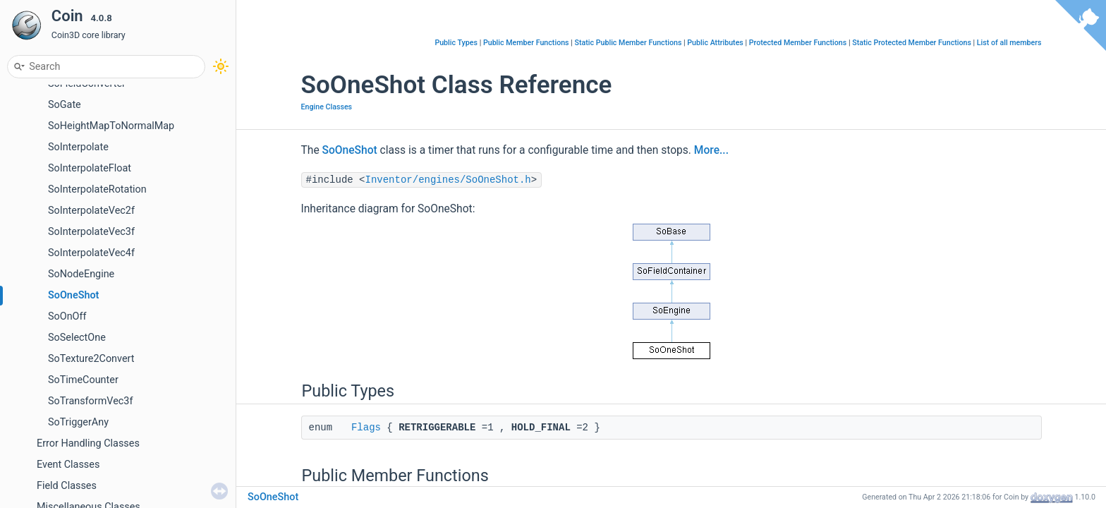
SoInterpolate (78, 147)
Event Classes (68, 465)
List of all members (1009, 42)
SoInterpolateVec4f (91, 253)
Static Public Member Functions (627, 42)
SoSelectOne (77, 338)
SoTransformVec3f (90, 401)
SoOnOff (67, 316)
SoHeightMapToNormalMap (111, 126)
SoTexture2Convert (91, 359)
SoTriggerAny (78, 422)
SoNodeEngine (81, 274)
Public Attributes (715, 42)
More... (711, 150)
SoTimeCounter (83, 380)
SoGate (64, 105)
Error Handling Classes (88, 443)
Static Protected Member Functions (911, 42)
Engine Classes (327, 106)
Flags (366, 427)
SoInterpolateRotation (97, 189)
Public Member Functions (526, 42)
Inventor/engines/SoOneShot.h (448, 180)
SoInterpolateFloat (89, 168)
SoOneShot (73, 295)
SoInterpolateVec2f (91, 211)
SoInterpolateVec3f (91, 232)
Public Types (456, 42)
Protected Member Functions (798, 42)
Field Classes (67, 486)
